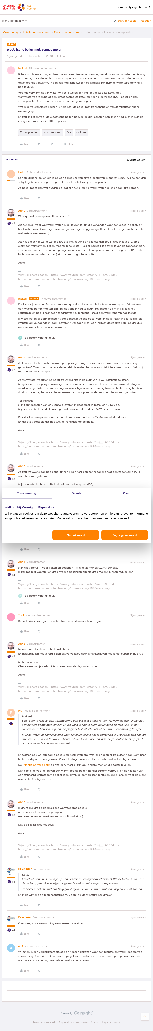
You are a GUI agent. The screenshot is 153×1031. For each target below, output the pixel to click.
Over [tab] (126, 493)
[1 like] (36, 338)
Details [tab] (76, 493)
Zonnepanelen (29, 132)
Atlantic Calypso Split (36, 765)
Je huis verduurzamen (36, 32)
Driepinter (25, 869)
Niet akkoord (76, 535)
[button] (124, 21)
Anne (21, 210)
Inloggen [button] (145, 20)
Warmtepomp (52, 132)
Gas (69, 132)
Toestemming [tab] (26, 493)
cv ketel (81, 132)
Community (10, 32)
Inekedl (22, 68)
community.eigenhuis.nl (134, 7)
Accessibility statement (105, 1022)
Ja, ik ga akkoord (125, 535)
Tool (21, 615)
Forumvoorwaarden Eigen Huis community (60, 1022)
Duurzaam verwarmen (68, 32)
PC (20, 710)
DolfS (21, 172)
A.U (20, 946)
